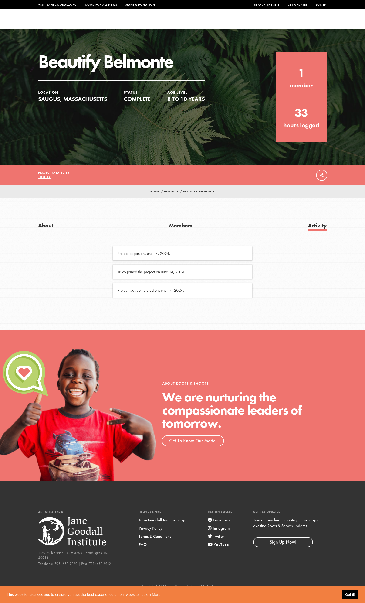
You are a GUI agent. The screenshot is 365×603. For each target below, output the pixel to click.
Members (180, 235)
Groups (280, 22)
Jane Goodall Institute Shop (162, 529)
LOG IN (321, 5)
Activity (317, 235)
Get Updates (298, 5)
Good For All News (101, 5)
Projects (253, 22)
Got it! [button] (350, 594)
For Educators (185, 22)
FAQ (143, 554)
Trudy (44, 187)
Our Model (223, 22)
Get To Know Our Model (192, 450)
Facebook (219, 529)
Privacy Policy (150, 538)
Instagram (219, 538)
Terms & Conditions (155, 546)
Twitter (216, 546)
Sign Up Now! (283, 552)
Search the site (267, 5)
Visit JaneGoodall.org (57, 5)
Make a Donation (140, 5)
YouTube (218, 554)
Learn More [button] (150, 594)
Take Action (312, 22)
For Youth (148, 22)
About (121, 22)
